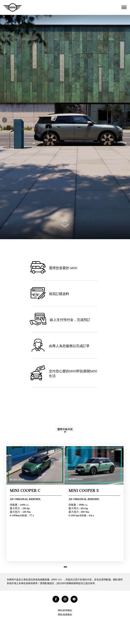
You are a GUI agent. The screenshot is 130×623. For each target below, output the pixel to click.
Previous (3, 117)
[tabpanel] (35, 503)
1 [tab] (65, 568)
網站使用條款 (65, 610)
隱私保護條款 (65, 615)
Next (124, 117)
